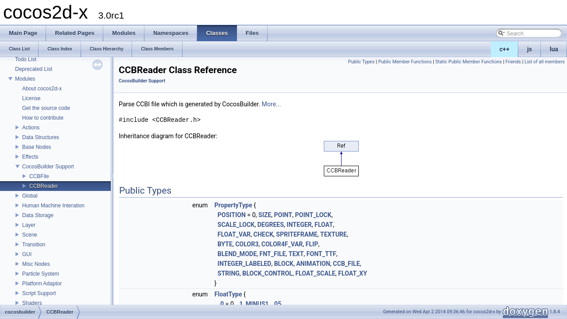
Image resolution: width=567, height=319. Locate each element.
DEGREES (270, 224)
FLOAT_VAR (234, 234)
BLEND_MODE (236, 253)
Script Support (39, 293)
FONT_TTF (321, 253)
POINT (283, 214)
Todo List (25, 59)
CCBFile (39, 176)
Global (30, 196)
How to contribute (42, 118)
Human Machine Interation (53, 205)
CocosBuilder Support (48, 166)
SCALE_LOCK (236, 224)
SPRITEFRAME (296, 234)
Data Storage (38, 215)
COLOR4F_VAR (282, 244)
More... (271, 104)
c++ (505, 49)
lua (554, 49)
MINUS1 (257, 303)
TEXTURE (333, 234)
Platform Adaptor (42, 283)
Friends (513, 62)
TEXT (295, 253)
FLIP (312, 244)
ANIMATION (313, 263)
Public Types (361, 62)
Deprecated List (33, 69)
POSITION (231, 214)
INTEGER (299, 224)
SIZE (264, 214)
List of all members (544, 62)
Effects (30, 157)
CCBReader (43, 186)
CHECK (263, 234)
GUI (26, 254)
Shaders (32, 303)
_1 (240, 303)
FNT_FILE (273, 253)
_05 (276, 303)
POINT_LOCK (313, 214)
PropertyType (233, 205)
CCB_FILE (346, 263)
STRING (228, 273)
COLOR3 (247, 244)
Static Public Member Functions (468, 62)
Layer (28, 225)
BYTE (225, 244)
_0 (220, 303)
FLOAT (324, 224)
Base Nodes (36, 147)
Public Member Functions (405, 62)
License (31, 98)
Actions (30, 127)
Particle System (40, 274)
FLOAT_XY (352, 273)
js (529, 49)
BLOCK (284, 263)
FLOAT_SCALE (315, 273)
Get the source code (46, 108)
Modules (25, 79)
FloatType (228, 294)
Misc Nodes (36, 264)
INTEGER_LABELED (244, 263)
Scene (29, 235)
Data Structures (40, 137)
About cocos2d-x (42, 89)
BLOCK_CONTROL (267, 273)
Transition (33, 244)
